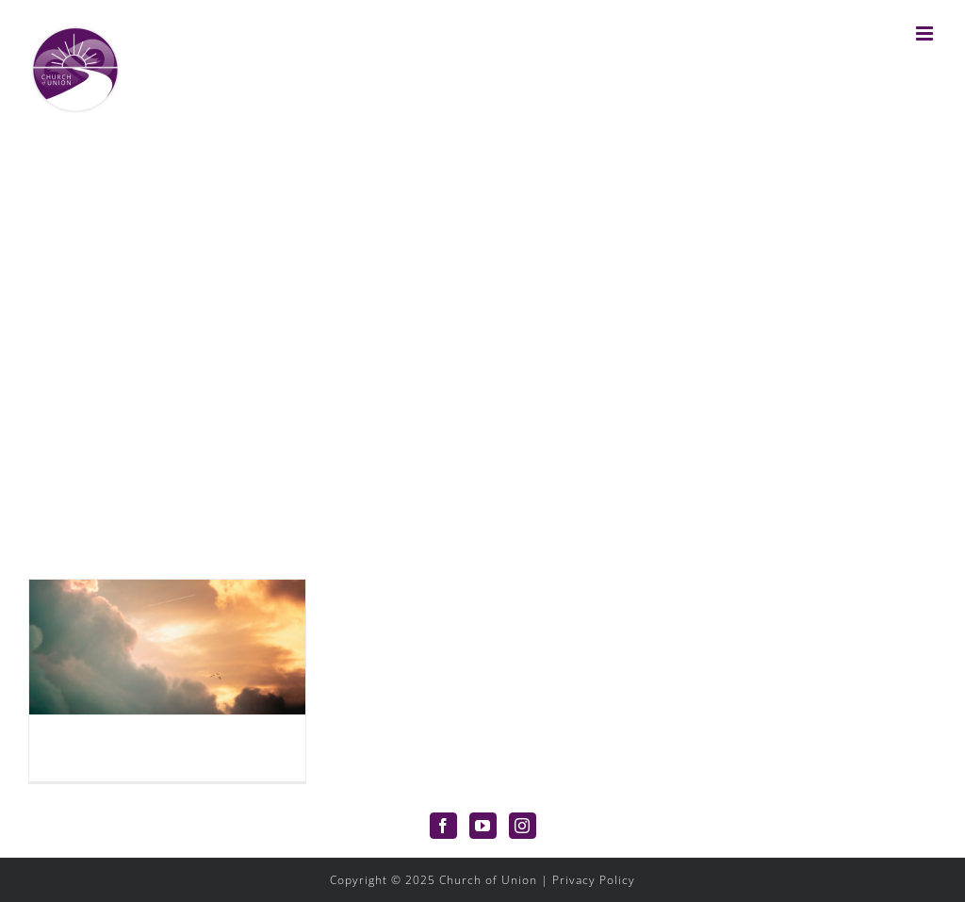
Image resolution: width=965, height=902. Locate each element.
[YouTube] (483, 825)
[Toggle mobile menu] (926, 33)
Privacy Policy (593, 880)
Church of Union (488, 880)
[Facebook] (443, 825)
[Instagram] (522, 825)
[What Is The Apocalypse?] (167, 647)
